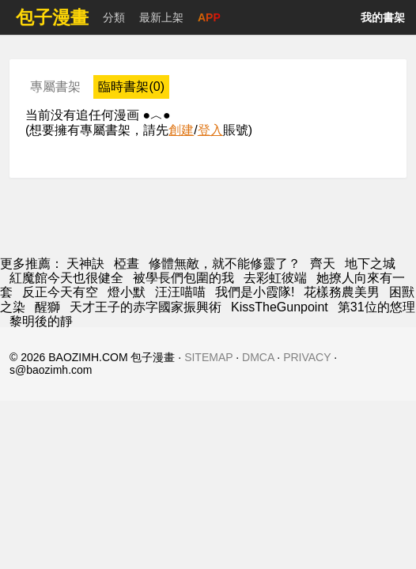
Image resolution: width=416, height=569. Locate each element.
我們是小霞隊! (254, 292)
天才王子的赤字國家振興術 (145, 307)
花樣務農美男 (342, 292)
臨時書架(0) (131, 86)
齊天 (322, 263)
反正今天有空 (60, 292)
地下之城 (370, 263)
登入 (210, 130)
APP (209, 17)
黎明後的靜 (41, 321)
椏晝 (126, 263)
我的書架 (383, 17)
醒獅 (47, 307)
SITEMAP (208, 357)
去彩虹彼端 (275, 277)
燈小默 (127, 292)
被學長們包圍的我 (183, 277)
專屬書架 (55, 86)
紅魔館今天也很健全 (66, 277)
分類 (114, 17)
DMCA (258, 357)
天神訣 (85, 263)
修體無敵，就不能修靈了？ (225, 263)
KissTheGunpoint (279, 307)
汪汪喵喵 (180, 292)
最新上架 (161, 17)
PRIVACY (307, 357)
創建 (181, 130)
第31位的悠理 (376, 307)
